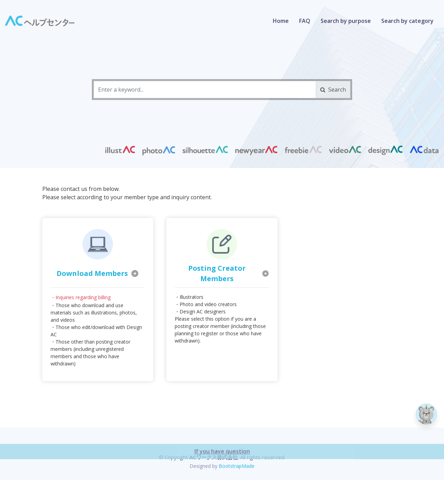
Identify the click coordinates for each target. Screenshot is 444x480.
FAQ (304, 21)
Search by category (407, 21)
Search (333, 89)
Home (281, 21)
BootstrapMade (236, 466)
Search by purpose (346, 21)
